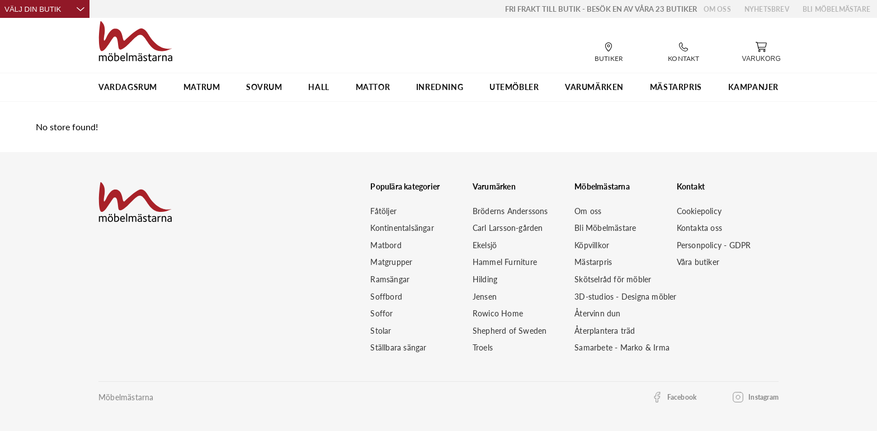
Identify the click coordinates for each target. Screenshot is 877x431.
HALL (318, 87)
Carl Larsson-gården (508, 228)
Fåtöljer (383, 211)
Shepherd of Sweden (510, 330)
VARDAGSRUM (127, 87)
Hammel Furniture (505, 262)
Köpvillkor (591, 245)
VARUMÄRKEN (594, 87)
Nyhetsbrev (766, 9)
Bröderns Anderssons (510, 211)
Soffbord (386, 296)
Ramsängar (389, 279)
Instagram (763, 397)
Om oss (717, 9)
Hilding (485, 279)
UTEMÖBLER (514, 87)
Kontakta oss (699, 228)
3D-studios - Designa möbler (625, 296)
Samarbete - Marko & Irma (621, 347)
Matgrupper (391, 262)
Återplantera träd (604, 330)
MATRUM (201, 87)
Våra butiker (698, 262)
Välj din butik (44, 9)
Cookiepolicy (699, 211)
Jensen (485, 296)
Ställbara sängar (398, 347)
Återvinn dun (597, 313)
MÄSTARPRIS (676, 87)
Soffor (381, 313)
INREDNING (439, 87)
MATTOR (373, 87)
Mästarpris (593, 262)
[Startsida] (135, 39)
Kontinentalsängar (401, 228)
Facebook (682, 397)
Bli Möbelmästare (836, 9)
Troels (483, 347)
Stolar (380, 330)
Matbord (385, 245)
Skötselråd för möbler (612, 279)
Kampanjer (753, 87)
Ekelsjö (485, 245)
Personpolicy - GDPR (714, 245)
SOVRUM (264, 87)
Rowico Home (498, 313)
